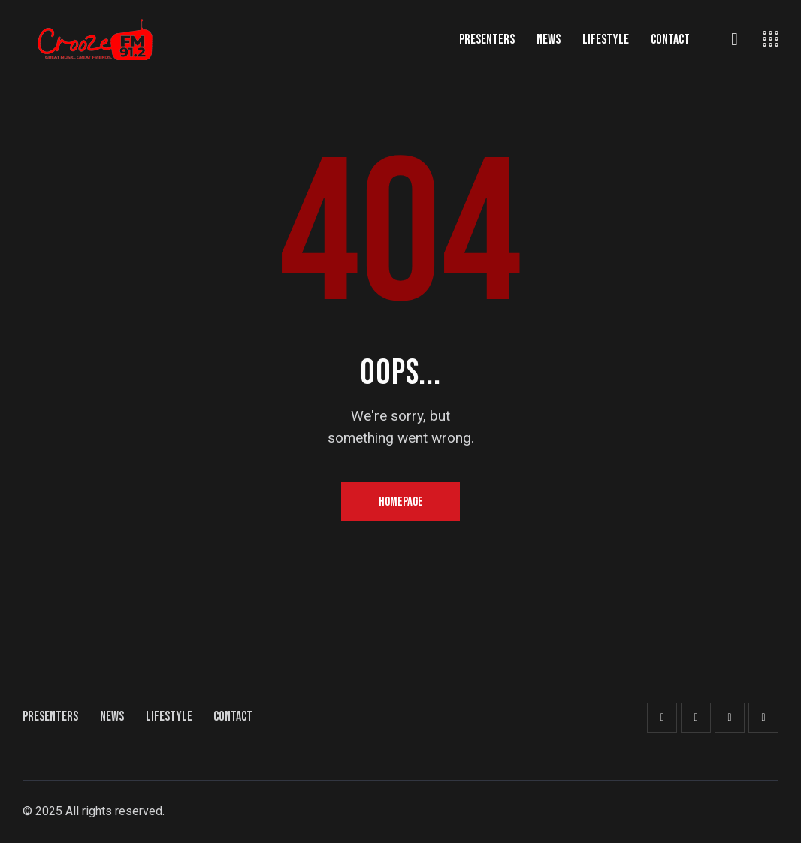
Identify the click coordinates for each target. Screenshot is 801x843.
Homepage (401, 501)
